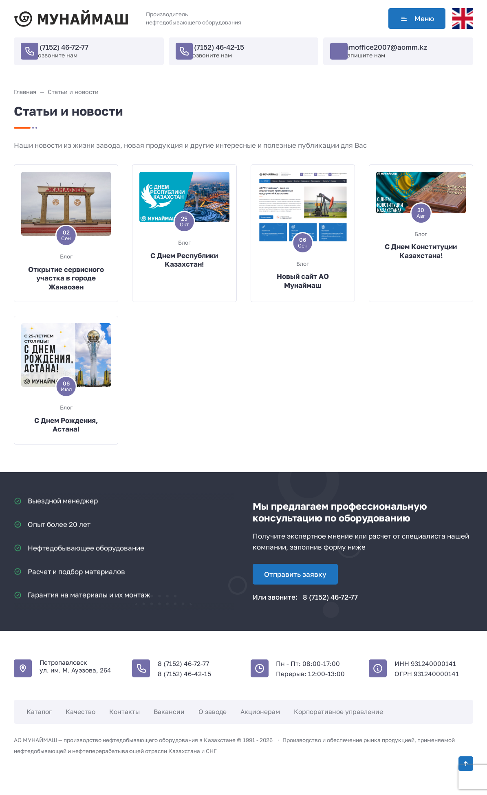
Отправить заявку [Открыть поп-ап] (295, 574)
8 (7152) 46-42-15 (216, 47)
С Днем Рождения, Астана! (66, 425)
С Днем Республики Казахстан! (184, 260)
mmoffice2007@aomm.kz (385, 47)
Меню (417, 18)
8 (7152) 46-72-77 (60, 47)
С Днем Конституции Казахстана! (421, 251)
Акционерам (260, 711)
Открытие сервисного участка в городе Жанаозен (66, 278)
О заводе (212, 711)
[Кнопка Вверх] (465, 763)
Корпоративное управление (338, 711)
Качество (80, 711)
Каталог (39, 711)
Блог (66, 256)
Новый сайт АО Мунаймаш (303, 280)
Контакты (124, 711)
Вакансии (169, 711)
